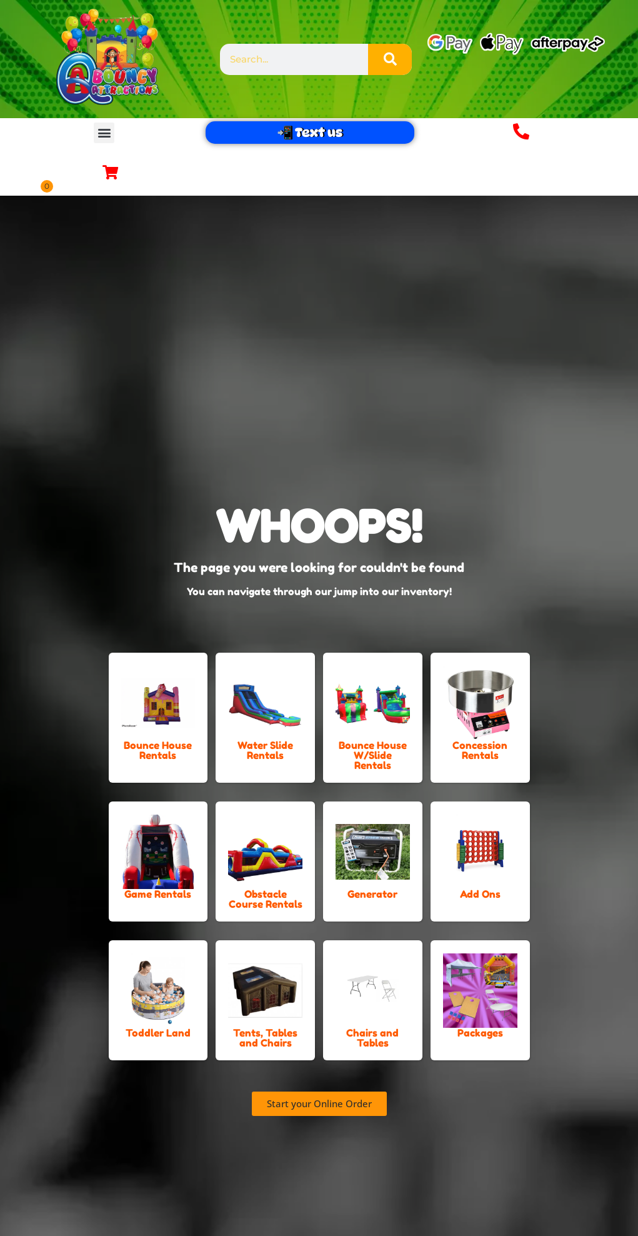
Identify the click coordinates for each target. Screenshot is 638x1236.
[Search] (390, 59)
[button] (104, 133)
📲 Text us (309, 132)
